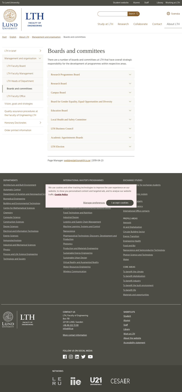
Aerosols (127, 222)
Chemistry (8, 213)
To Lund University (10, 3)
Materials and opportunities (136, 295)
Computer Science (11, 217)
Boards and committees (19, 89)
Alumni (136, 3)
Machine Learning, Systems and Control (81, 226)
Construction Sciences (13, 222)
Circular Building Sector (134, 232)
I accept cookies (119, 203)
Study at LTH (105, 24)
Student (127, 316)
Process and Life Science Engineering (20, 254)
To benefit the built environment (138, 285)
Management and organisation (46, 37)
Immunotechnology (12, 240)
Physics (6, 249)
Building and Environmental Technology (21, 203)
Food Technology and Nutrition (77, 213)
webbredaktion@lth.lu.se (77, 161)
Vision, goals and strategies (19, 104)
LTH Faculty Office (16, 96)
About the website (132, 338)
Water (126, 259)
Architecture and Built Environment (19, 185)
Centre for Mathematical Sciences (19, 208)
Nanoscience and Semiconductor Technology (144, 250)
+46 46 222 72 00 (71, 325)
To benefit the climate (133, 272)
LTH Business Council (91, 129)
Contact (157, 24)
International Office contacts (136, 211)
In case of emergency (133, 206)
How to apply (129, 189)
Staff (146, 3)
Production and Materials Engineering (80, 248)
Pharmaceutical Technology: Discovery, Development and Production (90, 237)
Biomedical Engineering (14, 199)
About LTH (173, 24)
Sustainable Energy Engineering (77, 253)
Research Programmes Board (91, 75)
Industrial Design (71, 217)
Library (160, 3)
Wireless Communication (74, 271)
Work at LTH (129, 334)
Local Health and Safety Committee (91, 120)
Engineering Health (132, 241)
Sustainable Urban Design (75, 258)
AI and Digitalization (132, 227)
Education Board (91, 111)
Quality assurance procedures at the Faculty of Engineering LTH (21, 113)
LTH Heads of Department (20, 81)
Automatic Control (12, 189)
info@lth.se (68, 328)
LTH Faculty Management (20, 74)
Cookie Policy (61, 194)
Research (123, 24)
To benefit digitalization (134, 276)
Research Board (91, 84)
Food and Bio (129, 246)
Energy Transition (131, 236)
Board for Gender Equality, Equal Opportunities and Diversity (91, 102)
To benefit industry (132, 281)
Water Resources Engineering (76, 267)
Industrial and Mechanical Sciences (19, 245)
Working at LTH (172, 3)
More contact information (75, 335)
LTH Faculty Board (16, 66)
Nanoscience (69, 231)
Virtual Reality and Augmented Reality (81, 262)
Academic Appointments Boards (91, 138)
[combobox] (112, 13)
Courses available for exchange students (142, 185)
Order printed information (18, 130)
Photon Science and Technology (138, 255)
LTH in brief (23, 51)
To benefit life (129, 290)
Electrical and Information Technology (20, 231)
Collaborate (140, 24)
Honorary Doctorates (23, 123)
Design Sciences (10, 226)
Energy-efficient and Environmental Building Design (87, 208)
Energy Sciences (10, 236)
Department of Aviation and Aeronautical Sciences (26, 194)
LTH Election (91, 147)
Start (4, 37)
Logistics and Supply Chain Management (82, 222)
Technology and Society (14, 259)
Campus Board (91, 93)
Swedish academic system (135, 194)
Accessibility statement (134, 343)
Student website (120, 3)
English (13, 37)
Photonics (67, 244)
